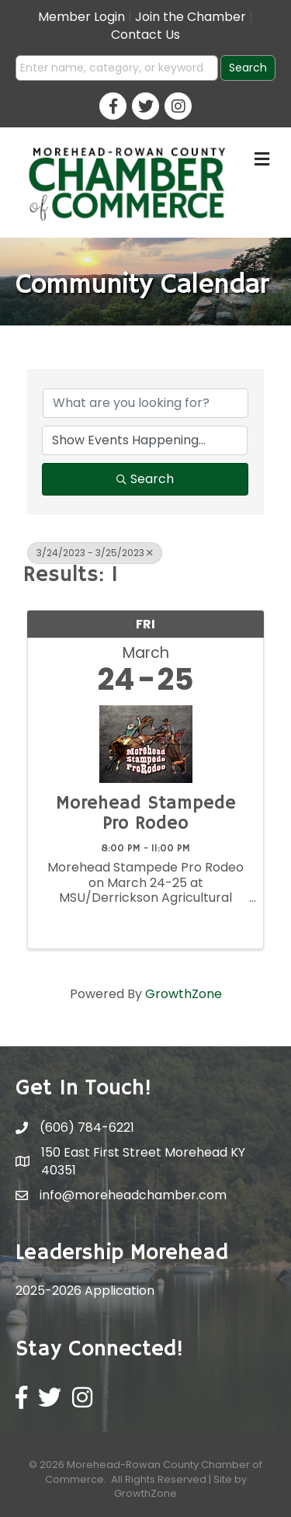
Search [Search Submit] (145, 479)
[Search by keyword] (145, 403)
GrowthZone (183, 994)
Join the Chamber (190, 17)
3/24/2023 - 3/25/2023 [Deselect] (94, 552)
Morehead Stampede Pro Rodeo (146, 813)
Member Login (81, 17)
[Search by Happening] (145, 440)
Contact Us (145, 34)
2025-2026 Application (85, 1291)
